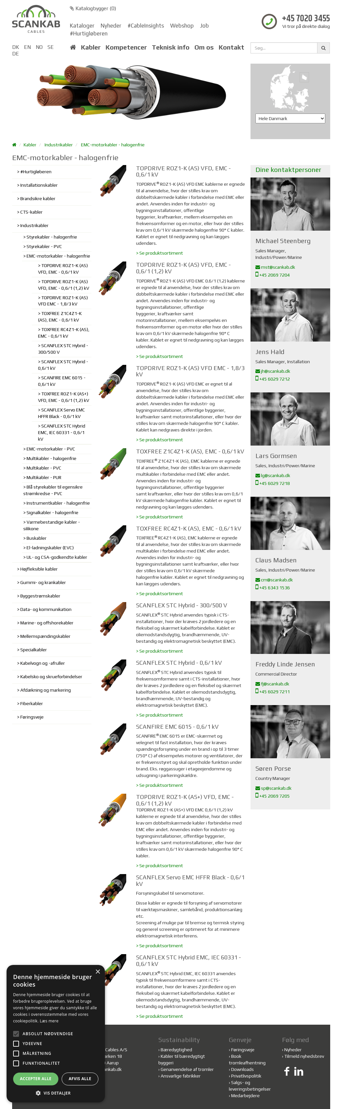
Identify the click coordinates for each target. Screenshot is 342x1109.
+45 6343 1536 (272, 587)
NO (39, 47)
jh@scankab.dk (272, 371)
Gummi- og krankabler (43, 582)
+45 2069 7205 (272, 796)
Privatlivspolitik (246, 1075)
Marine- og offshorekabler (46, 622)
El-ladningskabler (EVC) (50, 547)
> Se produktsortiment (159, 253)
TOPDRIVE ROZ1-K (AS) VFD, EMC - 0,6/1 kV (63, 269)
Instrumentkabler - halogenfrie (58, 503)
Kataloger (82, 25)
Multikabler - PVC (44, 468)
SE (51, 47)
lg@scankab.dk (272, 475)
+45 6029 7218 (272, 483)
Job (204, 25)
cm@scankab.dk (274, 579)
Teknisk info (171, 47)
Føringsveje (32, 717)
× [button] (97, 972)
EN (27, 47)
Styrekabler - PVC (44, 246)
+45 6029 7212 (272, 379)
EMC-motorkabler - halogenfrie (113, 144)
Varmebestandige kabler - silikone (51, 525)
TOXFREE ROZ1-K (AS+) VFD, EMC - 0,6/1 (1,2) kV (63, 397)
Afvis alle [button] (80, 1078)
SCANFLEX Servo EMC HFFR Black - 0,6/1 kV (61, 413)
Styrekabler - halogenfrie (52, 237)
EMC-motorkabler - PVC (51, 448)
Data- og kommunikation (45, 609)
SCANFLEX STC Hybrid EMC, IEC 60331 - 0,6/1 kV (61, 432)
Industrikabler (59, 144)
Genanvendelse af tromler (187, 1069)
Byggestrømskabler (40, 595)
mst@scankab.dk (275, 267)
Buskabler (37, 538)
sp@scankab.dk (273, 788)
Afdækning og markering (45, 690)
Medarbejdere (245, 1095)
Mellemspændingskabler (45, 636)
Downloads (242, 1069)
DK (15, 47)
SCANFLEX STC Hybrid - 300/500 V (63, 349)
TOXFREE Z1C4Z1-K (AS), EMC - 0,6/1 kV (60, 317)
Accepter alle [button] (35, 1078)
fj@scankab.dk (272, 683)
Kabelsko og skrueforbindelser (51, 676)
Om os (204, 47)
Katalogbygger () (93, 8)
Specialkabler (33, 649)
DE (15, 54)
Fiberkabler (31, 703)
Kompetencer (126, 47)
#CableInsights (146, 25)
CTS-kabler (31, 212)
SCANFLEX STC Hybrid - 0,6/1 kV (63, 365)
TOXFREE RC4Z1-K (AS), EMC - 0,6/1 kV (64, 333)
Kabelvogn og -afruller (42, 663)
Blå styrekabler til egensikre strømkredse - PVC (53, 490)
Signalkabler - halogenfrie (52, 512)
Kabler (91, 47)
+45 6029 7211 (272, 691)
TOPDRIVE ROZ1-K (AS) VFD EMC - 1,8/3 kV (63, 301)
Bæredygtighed (176, 1049)
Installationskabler (39, 185)
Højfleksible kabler (39, 569)
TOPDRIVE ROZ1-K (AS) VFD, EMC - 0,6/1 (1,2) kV (63, 285)
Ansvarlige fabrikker (181, 1075)
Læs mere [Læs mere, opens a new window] (49, 1021)
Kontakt (231, 47)
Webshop (182, 25)
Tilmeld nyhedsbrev (304, 1056)
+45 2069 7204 (272, 275)
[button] (55, 1093)
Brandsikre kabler (37, 198)
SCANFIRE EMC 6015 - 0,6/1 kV (62, 381)
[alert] (56, 1033)
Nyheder (111, 25)
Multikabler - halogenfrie (51, 458)
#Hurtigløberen (89, 33)
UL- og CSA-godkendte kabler (57, 557)
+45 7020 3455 (306, 19)
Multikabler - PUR (44, 477)
